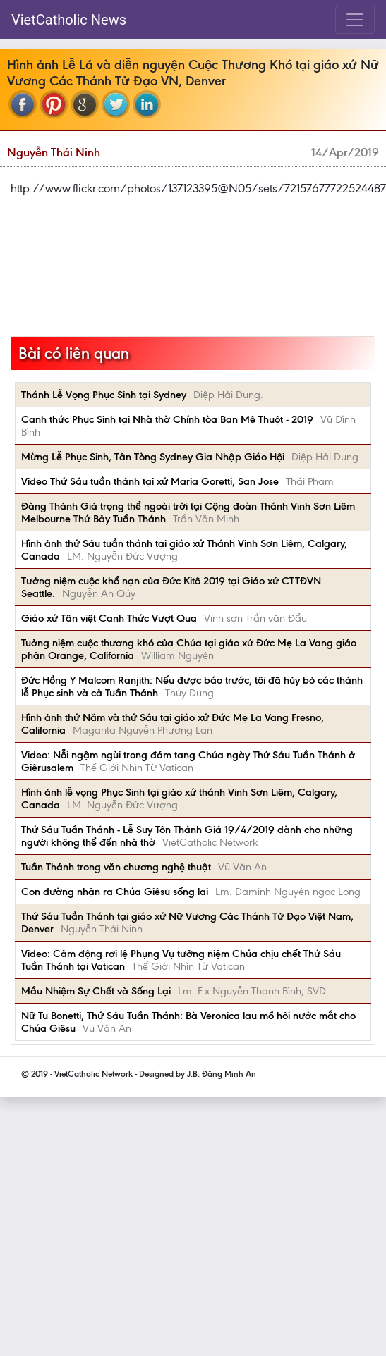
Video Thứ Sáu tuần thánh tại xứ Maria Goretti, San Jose (150, 481)
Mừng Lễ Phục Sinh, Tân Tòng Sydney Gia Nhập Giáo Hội (152, 456)
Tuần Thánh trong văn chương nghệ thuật (116, 867)
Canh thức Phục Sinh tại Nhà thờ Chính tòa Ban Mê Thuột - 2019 (167, 419)
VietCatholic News (68, 19)
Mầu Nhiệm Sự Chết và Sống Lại (96, 991)
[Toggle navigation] (355, 20)
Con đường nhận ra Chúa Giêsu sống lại (114, 891)
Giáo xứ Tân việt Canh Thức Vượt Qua (109, 618)
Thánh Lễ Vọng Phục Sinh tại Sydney (103, 394)
